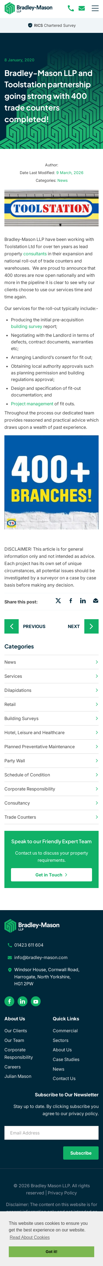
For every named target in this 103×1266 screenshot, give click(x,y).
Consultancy (51, 803)
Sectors (60, 1040)
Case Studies (66, 1059)
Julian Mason (17, 1076)
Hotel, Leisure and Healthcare (51, 732)
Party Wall (51, 760)
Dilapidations (51, 690)
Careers (12, 1067)
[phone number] (71, 8)
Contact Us (64, 1078)
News (62, 180)
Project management (32, 403)
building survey (26, 326)
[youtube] (35, 1001)
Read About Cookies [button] (30, 1237)
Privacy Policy (62, 1193)
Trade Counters (51, 817)
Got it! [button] (51, 1251)
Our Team (14, 1040)
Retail (51, 704)
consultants (35, 253)
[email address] (82, 8)
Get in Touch (51, 875)
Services (51, 676)
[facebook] (9, 1001)
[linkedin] (22, 1001)
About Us (62, 1049)
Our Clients (15, 1030)
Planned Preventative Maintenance (51, 746)
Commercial (65, 1030)
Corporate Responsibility (51, 789)
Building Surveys (51, 718)
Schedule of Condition (51, 775)
